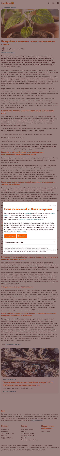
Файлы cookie (21, 232)
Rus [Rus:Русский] (54, 205)
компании (28, 213)
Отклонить (21, 236)
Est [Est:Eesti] (50, 205)
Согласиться (10, 236)
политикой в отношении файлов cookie (31, 220)
